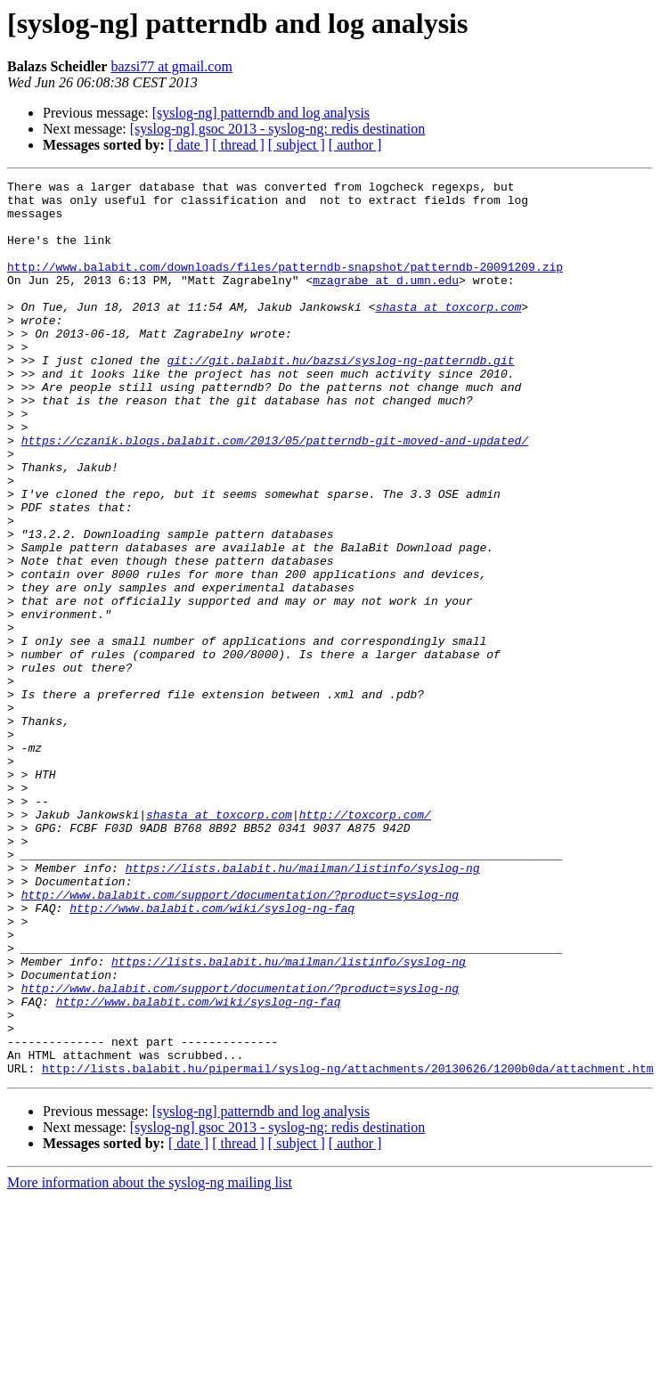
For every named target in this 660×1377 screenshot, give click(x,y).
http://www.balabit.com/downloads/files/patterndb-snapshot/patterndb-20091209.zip (285, 285)
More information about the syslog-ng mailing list (149, 1361)
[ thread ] (238, 144)
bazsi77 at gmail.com (171, 66)
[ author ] (355, 144)
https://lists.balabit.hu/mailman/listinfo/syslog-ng (303, 1006)
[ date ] (188, 144)
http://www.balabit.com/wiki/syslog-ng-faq (211, 1055)
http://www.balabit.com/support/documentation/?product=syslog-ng (240, 1039)
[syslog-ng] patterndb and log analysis (261, 112)
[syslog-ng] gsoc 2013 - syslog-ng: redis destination (278, 128)
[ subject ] (296, 144)
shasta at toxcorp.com (448, 333)
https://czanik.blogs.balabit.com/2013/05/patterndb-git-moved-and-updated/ (274, 493)
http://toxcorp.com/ (365, 942)
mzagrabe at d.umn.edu (386, 301)
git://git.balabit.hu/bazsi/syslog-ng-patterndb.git (340, 397)
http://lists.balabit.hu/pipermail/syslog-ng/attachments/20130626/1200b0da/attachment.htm (347, 1247)
